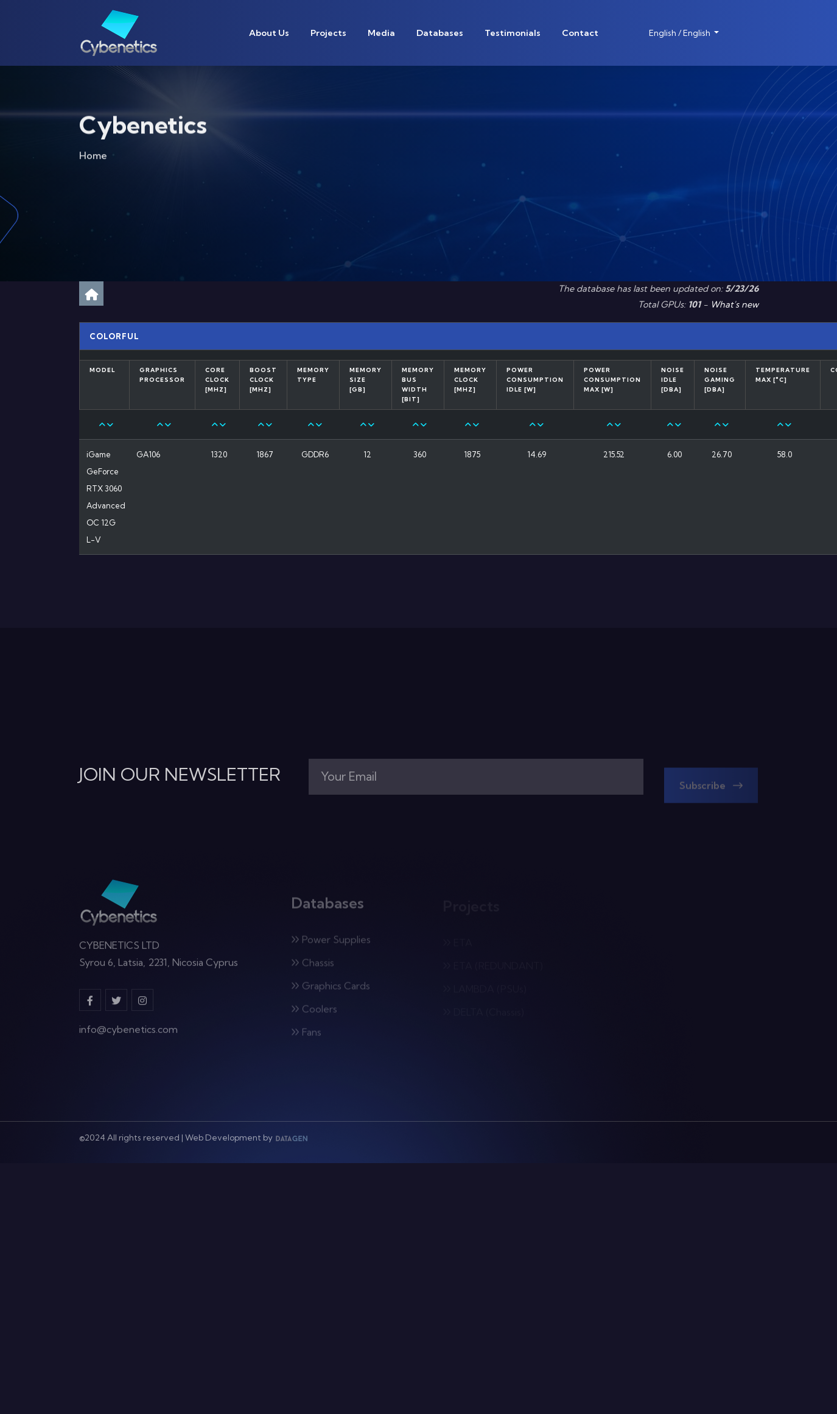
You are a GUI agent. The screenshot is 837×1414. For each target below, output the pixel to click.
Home (93, 158)
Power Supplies (331, 943)
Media (381, 32)
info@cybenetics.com (128, 1034)
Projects (328, 32)
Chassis (312, 966)
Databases (439, 32)
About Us (269, 32)
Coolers (314, 1013)
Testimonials (513, 32)
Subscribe (711, 789)
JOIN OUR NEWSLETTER (180, 774)
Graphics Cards (330, 989)
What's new (734, 304)
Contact (580, 32)
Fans (306, 1036)
